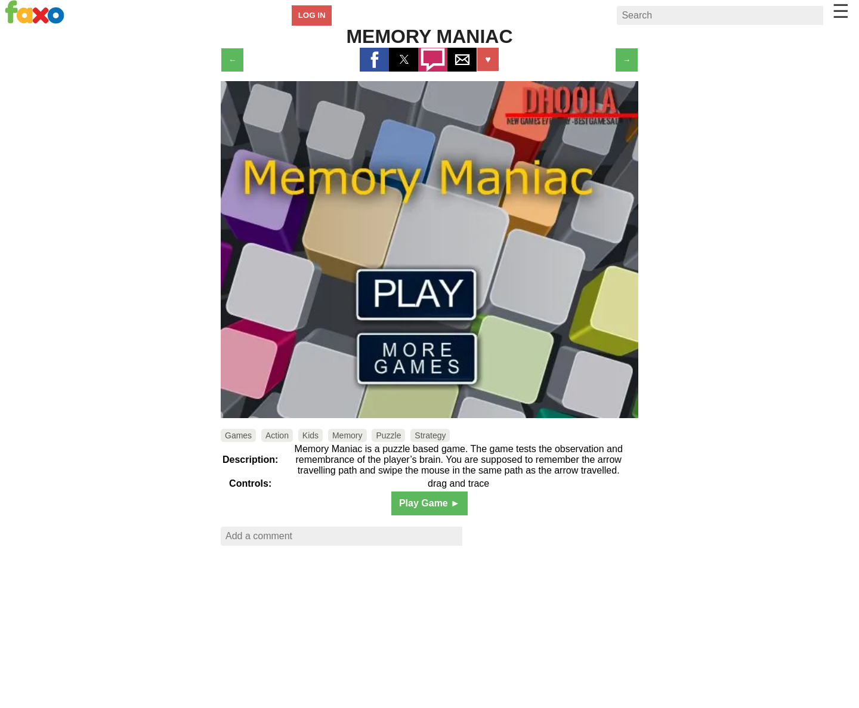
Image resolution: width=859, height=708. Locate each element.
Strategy (430, 435)
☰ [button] (840, 11)
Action (277, 435)
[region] (429, 631)
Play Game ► (429, 503)
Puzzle (388, 435)
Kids (310, 435)
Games (238, 435)
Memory (347, 435)
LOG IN (312, 15)
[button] (374, 60)
